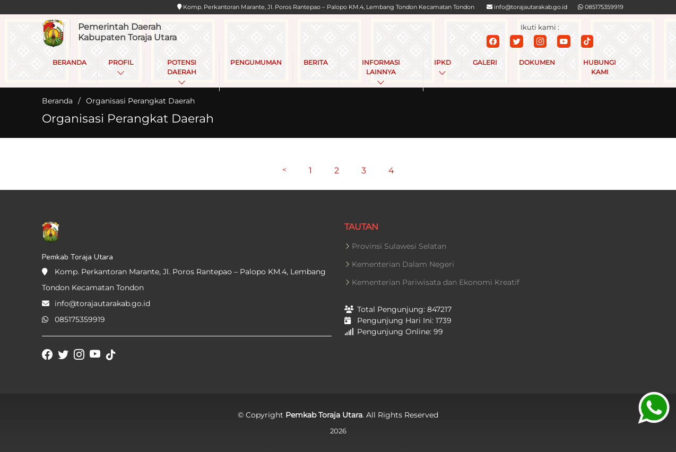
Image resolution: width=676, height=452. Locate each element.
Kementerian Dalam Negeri (403, 264)
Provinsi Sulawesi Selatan (399, 246)
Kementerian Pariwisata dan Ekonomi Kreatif (435, 282)
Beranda (57, 101)
